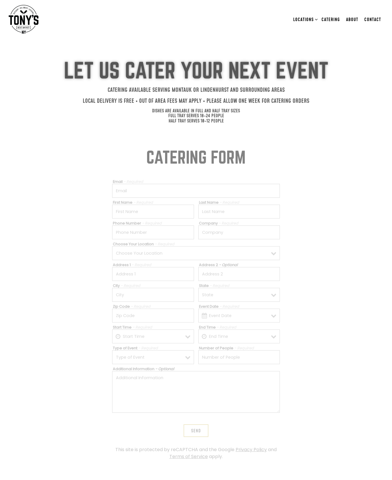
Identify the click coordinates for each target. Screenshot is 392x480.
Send (196, 423)
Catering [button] (330, 19)
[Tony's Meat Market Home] (30, 19)
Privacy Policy (251, 442)
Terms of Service (188, 449)
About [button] (352, 19)
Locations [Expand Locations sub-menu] (304, 19)
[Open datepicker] (204, 308)
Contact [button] (372, 19)
